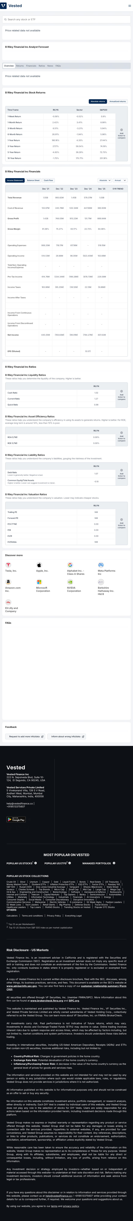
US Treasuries (112, 881)
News (50, 65)
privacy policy (71, 1206)
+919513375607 (16, 806)
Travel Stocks (101, 904)
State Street (113, 887)
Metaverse (40, 902)
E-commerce (76, 902)
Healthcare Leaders (16, 907)
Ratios (42, 65)
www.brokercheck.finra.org (46, 1000)
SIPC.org (74, 1000)
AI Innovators (93, 897)
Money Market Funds (17, 884)
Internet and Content (17, 894)
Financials (31, 65)
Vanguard (74, 887)
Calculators (12, 915)
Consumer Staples (15, 899)
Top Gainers (69, 894)
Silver (22, 881)
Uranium (34, 881)
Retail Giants (49, 904)
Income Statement (15, 180)
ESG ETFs (83, 884)
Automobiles (115, 894)
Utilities (10, 897)
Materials (22, 897)
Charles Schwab (26, 889)
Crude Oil (11, 881)
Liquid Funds (69, 881)
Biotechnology (60, 892)
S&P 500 (11, 887)
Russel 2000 (25, 887)
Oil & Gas (11, 892)
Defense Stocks (82, 904)
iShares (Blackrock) (92, 887)
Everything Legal (73, 915)
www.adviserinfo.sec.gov (22, 985)
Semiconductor (97, 894)
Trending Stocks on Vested (77, 907)
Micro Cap (59, 889)
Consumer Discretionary (57, 899)
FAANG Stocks (52, 907)
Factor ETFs (98, 884)
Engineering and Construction (34, 892)
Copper (45, 881)
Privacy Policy (54, 915)
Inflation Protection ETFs (62, 884)
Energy (107, 897)
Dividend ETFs (39, 884)
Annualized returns (118, 101)
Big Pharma (65, 904)
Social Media (35, 899)
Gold (56, 881)
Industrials (64, 897)
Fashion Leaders (114, 902)
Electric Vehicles (58, 902)
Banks (83, 894)
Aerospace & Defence (95, 892)
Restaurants (116, 892)
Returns (20, 65)
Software (75, 892)
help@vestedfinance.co (20, 803)
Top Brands (44, 889)
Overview (9, 65)
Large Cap (101, 889)
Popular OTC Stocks (105, 907)
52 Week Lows (14, 904)
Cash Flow (48, 180)
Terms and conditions (32, 915)
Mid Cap (87, 889)
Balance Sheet (33, 180)
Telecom (35, 894)
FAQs (58, 65)
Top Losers (35, 907)
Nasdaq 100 (114, 884)
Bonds (83, 881)
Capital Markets (51, 894)
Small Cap (74, 889)
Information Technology (42, 897)
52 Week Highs (94, 902)
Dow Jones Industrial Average (50, 887)
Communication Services (19, 902)
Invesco (10, 889)
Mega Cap (115, 889)
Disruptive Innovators (83, 899)
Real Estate (95, 881)
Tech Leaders (32, 904)
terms (54, 1206)
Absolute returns (98, 101)
